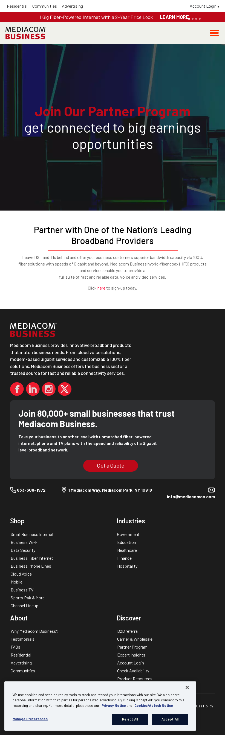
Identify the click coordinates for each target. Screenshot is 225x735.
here (101, 287)
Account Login (205, 5)
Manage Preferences (30, 719)
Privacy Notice (114, 705)
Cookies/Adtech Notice (153, 705)
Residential (17, 5)
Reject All (130, 719)
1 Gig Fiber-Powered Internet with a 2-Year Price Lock (96, 17)
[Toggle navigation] (214, 33)
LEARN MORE (174, 17)
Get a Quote (110, 465)
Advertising (72, 5)
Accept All (169, 719)
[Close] (187, 687)
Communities (44, 5)
